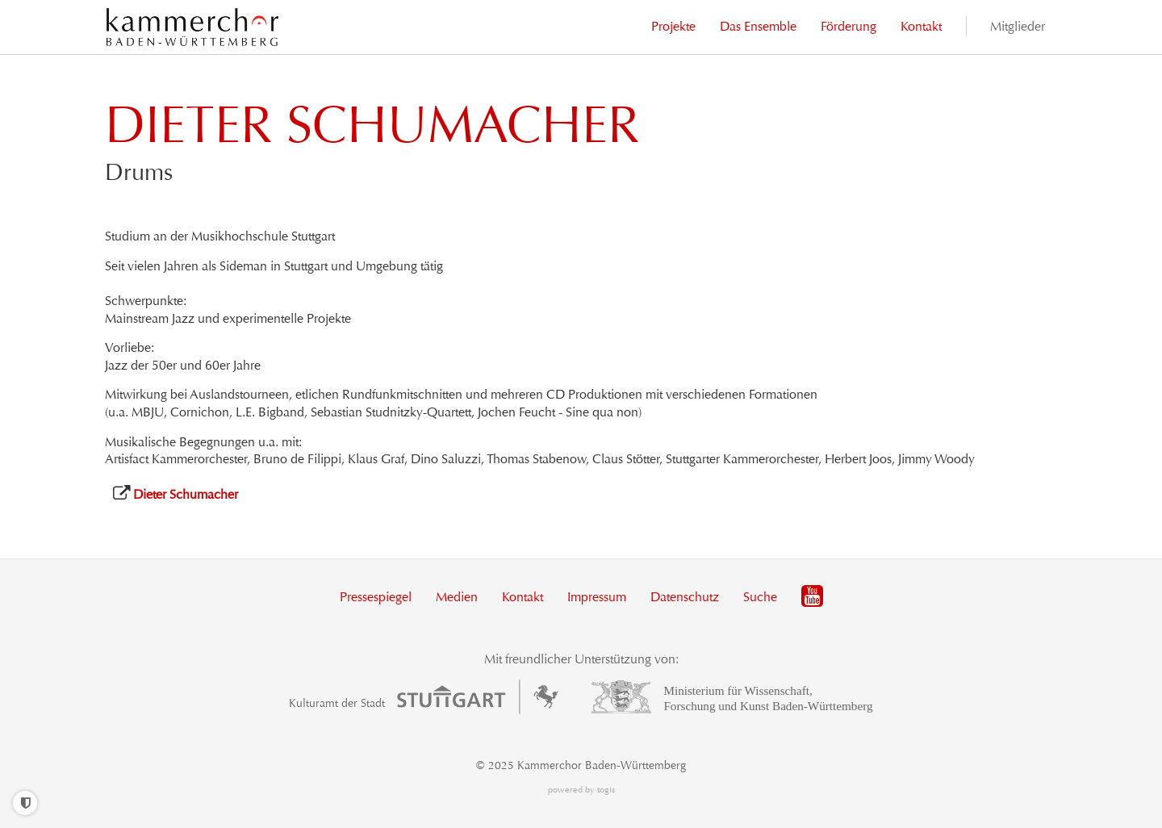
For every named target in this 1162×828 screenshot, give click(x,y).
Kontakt (522, 596)
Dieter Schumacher (185, 494)
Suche (760, 596)
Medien (457, 596)
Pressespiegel (376, 596)
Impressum (596, 596)
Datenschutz (684, 596)
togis (606, 790)
